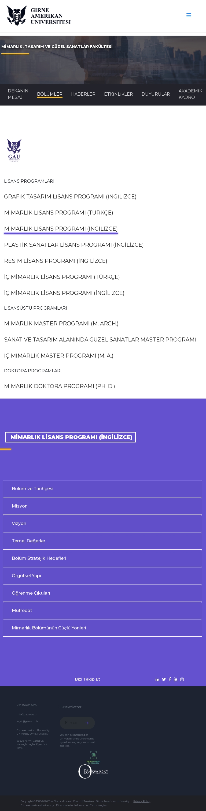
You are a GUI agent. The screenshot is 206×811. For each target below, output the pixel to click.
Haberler (83, 94)
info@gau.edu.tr (27, 714)
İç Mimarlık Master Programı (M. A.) (58, 355)
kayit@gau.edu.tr (27, 721)
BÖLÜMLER (49, 94)
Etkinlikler (118, 94)
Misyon (20, 506)
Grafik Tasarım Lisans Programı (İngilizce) (70, 196)
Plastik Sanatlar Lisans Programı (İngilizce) (74, 245)
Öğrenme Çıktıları (31, 593)
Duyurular (156, 94)
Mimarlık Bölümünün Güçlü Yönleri (49, 627)
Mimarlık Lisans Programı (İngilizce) (61, 229)
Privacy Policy (141, 801)
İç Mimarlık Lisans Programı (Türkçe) (62, 277)
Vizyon (19, 523)
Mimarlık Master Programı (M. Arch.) (61, 323)
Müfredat (22, 610)
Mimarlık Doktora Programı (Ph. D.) (59, 386)
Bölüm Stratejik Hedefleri (39, 558)
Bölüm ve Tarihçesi (32, 488)
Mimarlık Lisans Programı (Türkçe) (58, 212)
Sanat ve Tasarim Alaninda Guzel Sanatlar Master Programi (100, 339)
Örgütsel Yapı (26, 575)
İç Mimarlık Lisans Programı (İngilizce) (64, 293)
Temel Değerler (28, 540)
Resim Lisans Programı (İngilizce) (55, 261)
